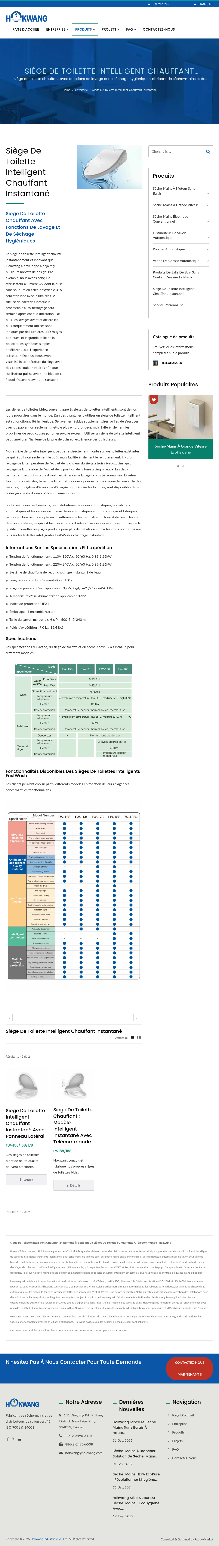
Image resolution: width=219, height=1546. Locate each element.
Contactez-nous (159, 29)
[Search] (171, 4)
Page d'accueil (25, 29)
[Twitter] (13, 1439)
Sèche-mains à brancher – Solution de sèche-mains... (136, 1453)
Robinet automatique (169, 249)
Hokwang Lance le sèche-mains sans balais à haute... (135, 1427)
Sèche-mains (82, 1330)
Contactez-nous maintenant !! (189, 1368)
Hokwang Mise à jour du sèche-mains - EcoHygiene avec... (136, 1503)
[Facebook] (8, 1439)
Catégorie (81, 90)
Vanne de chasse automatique (176, 261)
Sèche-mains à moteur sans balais (174, 190)
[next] (136, 1017)
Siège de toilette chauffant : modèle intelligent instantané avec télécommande (72, 1126)
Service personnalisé (168, 305)
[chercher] (149, 4)
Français (205, 4)
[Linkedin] (19, 1439)
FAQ (131, 29)
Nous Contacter (118, 1330)
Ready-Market (204, 1539)
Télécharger (167, 363)
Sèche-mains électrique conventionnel (170, 218)
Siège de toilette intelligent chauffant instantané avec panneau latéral (25, 1123)
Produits (85, 29)
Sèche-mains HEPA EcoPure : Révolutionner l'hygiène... (136, 1477)
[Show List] (139, 1037)
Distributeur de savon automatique (169, 235)
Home (66, 90)
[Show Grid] (132, 1037)
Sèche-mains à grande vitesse (176, 205)
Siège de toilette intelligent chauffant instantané (124, 90)
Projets (110, 29)
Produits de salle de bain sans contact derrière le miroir (176, 274)
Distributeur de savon (61, 1330)
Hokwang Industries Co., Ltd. (49, 1539)
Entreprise (57, 29)
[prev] (9, 1017)
